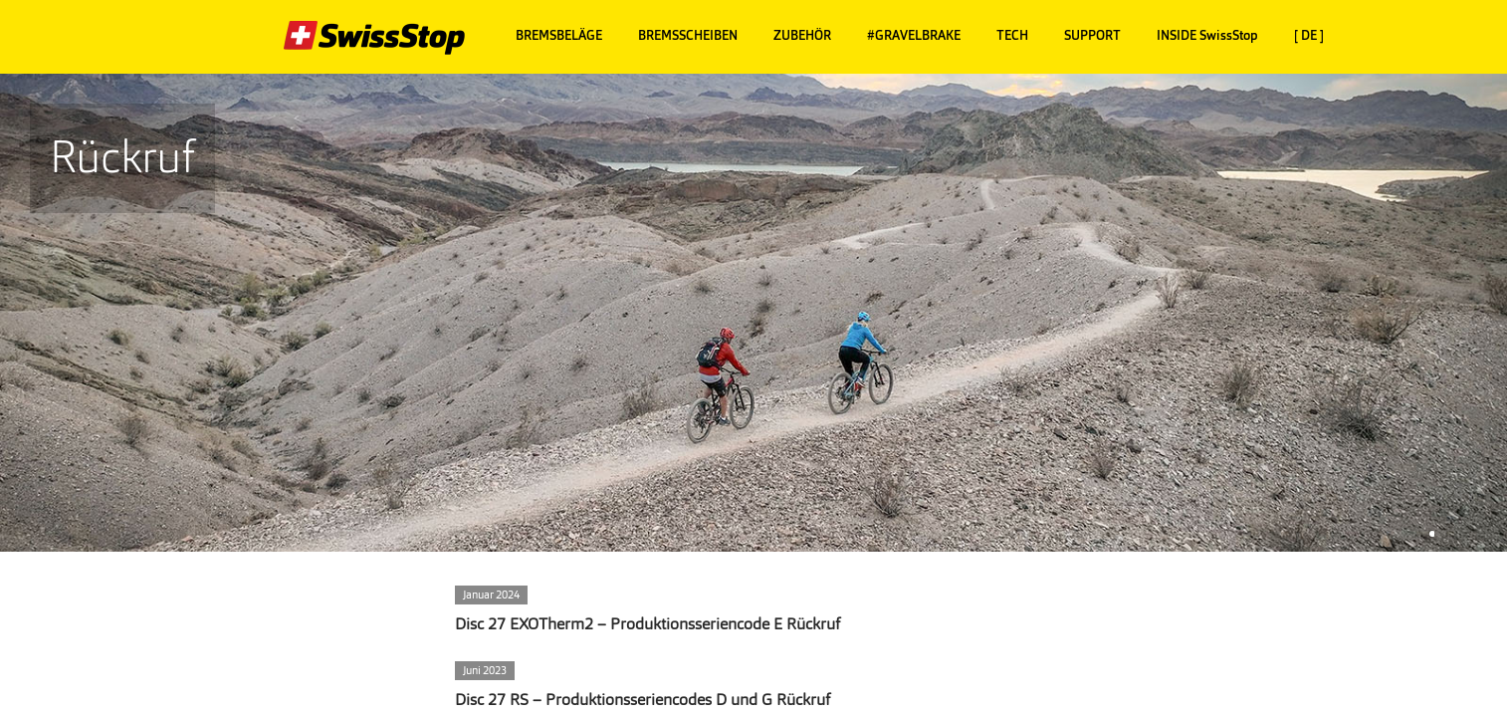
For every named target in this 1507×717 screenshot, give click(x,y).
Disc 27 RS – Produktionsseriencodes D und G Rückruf (642, 699)
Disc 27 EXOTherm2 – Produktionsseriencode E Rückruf (647, 623)
